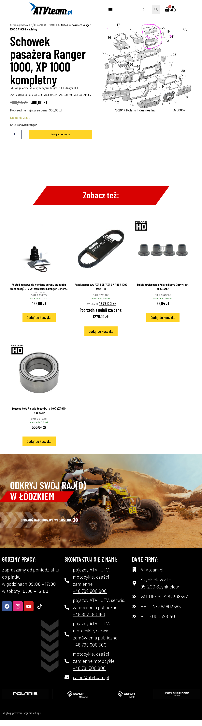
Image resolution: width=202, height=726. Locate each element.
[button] (110, 9)
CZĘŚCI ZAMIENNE (38, 31)
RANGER (54, 31)
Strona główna (18, 31)
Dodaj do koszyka (60, 140)
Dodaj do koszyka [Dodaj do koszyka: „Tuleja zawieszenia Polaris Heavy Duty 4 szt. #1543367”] (163, 323)
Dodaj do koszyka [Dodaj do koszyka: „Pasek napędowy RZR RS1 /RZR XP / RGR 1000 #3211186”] (101, 337)
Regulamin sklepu (32, 719)
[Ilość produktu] (16, 140)
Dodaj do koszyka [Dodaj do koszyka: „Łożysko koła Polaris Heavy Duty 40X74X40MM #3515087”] (39, 447)
